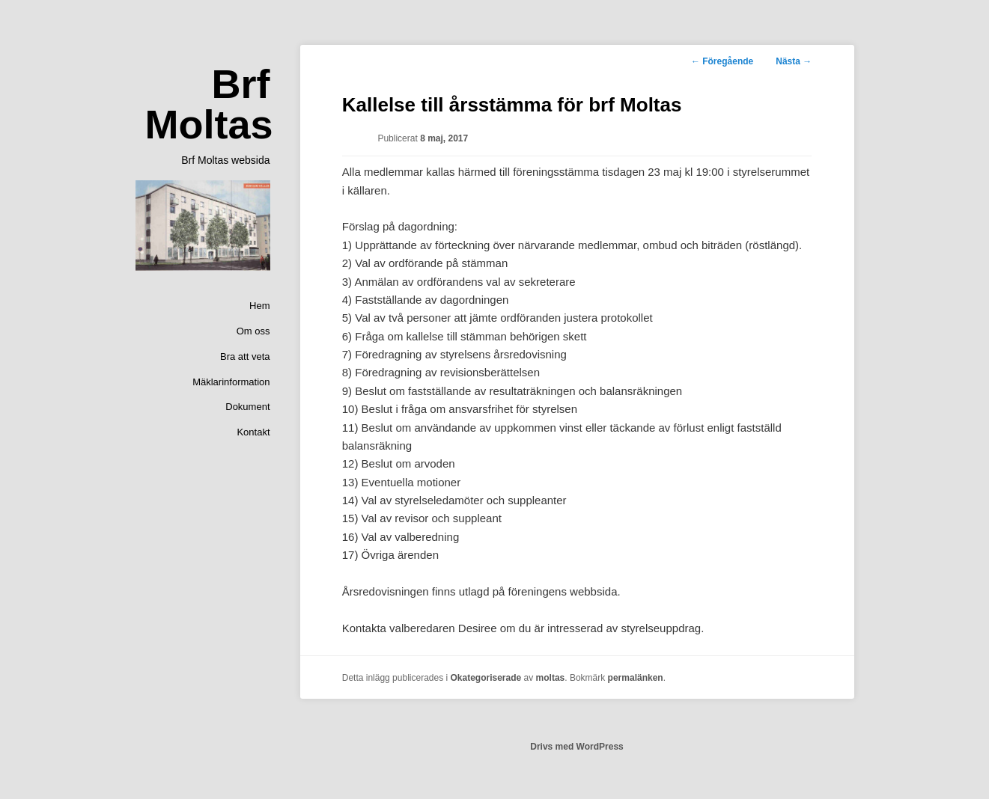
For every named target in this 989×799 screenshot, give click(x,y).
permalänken (635, 678)
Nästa (794, 61)
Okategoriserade (486, 678)
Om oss (253, 331)
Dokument (247, 406)
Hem (259, 305)
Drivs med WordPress (577, 746)
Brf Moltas (208, 104)
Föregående (722, 61)
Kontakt (253, 432)
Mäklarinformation (231, 382)
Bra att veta (245, 356)
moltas (550, 678)
